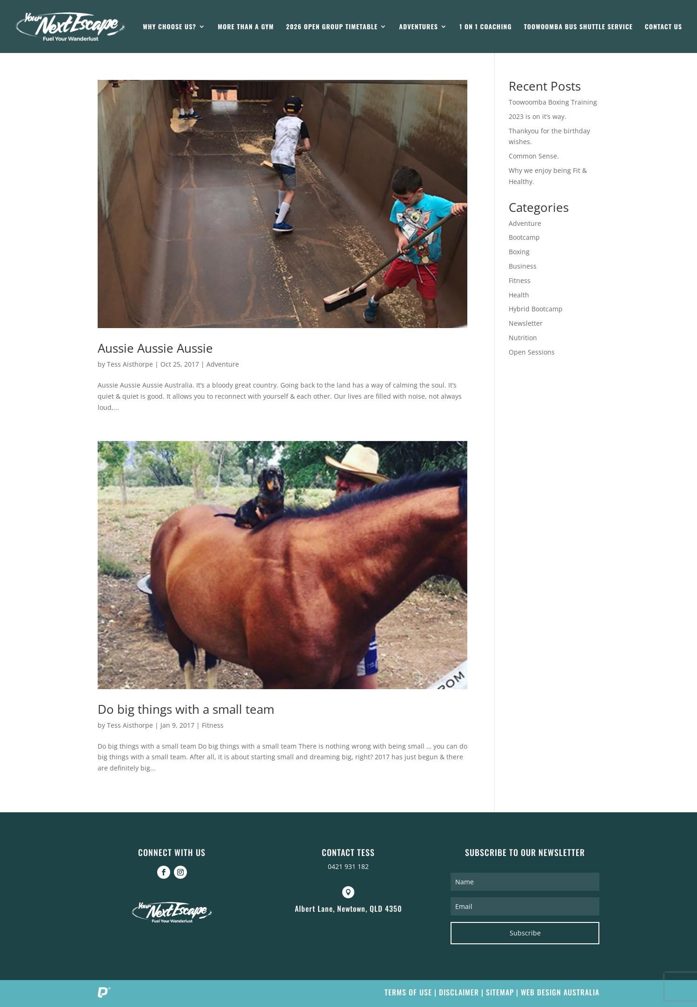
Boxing (519, 251)
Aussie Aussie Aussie (155, 348)
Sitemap (500, 992)
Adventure (222, 364)
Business (523, 266)
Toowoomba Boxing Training (553, 102)
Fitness (213, 725)
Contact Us (663, 27)
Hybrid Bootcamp (536, 308)
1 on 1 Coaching (485, 27)
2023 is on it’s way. (537, 116)
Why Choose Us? (169, 27)
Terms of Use (408, 992)
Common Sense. (534, 155)
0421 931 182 (348, 866)
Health (519, 294)
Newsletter (526, 323)
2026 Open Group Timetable (332, 27)
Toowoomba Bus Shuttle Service (578, 27)
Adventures (418, 27)
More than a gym (246, 27)
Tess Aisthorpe (130, 364)
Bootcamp (524, 237)
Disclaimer (459, 992)
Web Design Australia (560, 992)
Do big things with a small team (186, 709)
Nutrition (523, 337)
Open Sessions (532, 352)
